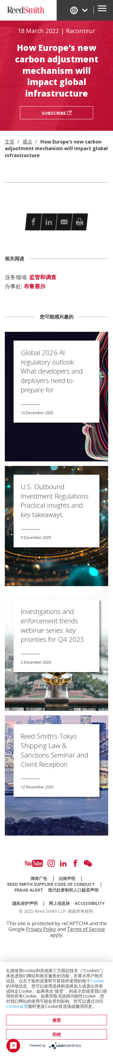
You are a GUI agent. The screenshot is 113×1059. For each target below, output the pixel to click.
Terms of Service (86, 929)
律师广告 (38, 878)
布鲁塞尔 (35, 286)
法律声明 (66, 878)
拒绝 (56, 1034)
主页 (9, 141)
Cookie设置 (17, 1006)
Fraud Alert (28, 890)
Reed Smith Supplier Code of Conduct (51, 884)
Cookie (97, 981)
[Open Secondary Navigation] (102, 10)
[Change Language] (79, 10)
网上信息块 (59, 903)
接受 (56, 1020)
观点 (27, 141)
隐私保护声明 (25, 903)
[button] (33, 221)
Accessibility (90, 903)
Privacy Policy (41, 929)
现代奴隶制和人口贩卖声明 (73, 890)
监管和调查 (42, 277)
